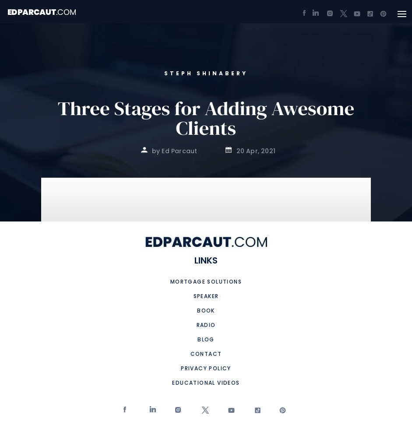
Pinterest (282, 412)
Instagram (178, 412)
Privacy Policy (206, 368)
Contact (206, 354)
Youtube (230, 412)
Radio (206, 325)
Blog (206, 339)
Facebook (125, 412)
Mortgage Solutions (206, 281)
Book (206, 310)
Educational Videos (205, 382)
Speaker (206, 296)
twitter (204, 412)
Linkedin (152, 412)
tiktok (255, 412)
